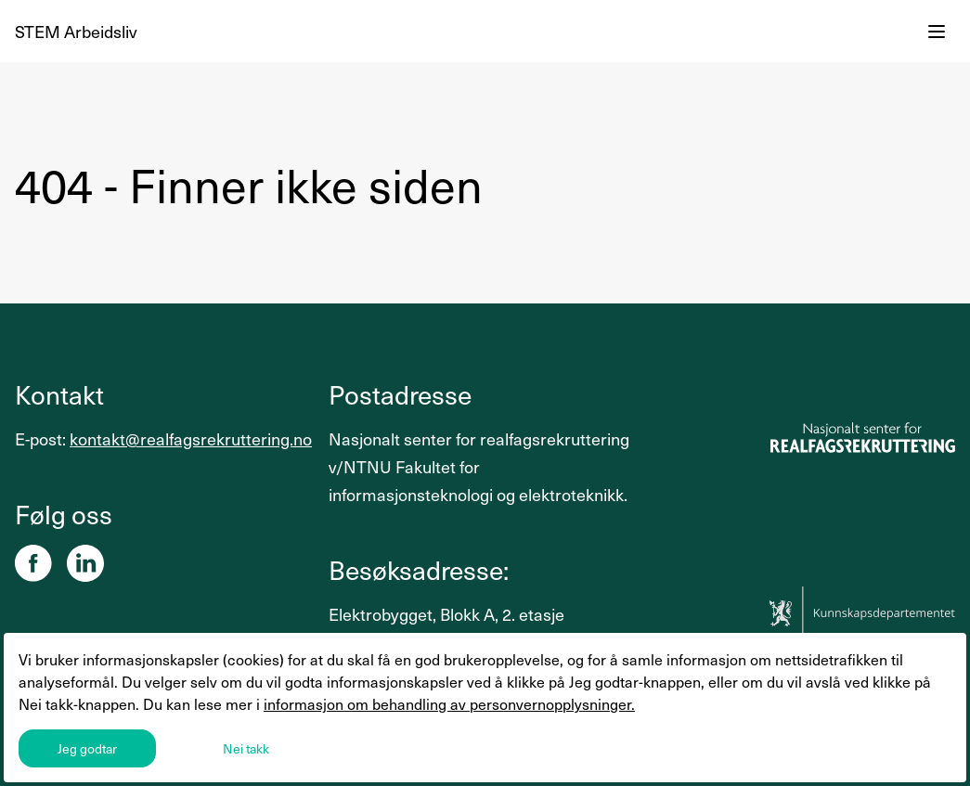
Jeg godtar (87, 748)
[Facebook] (33, 563)
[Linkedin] (85, 563)
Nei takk (246, 748)
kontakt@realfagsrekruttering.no (191, 438)
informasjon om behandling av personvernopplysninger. (449, 703)
